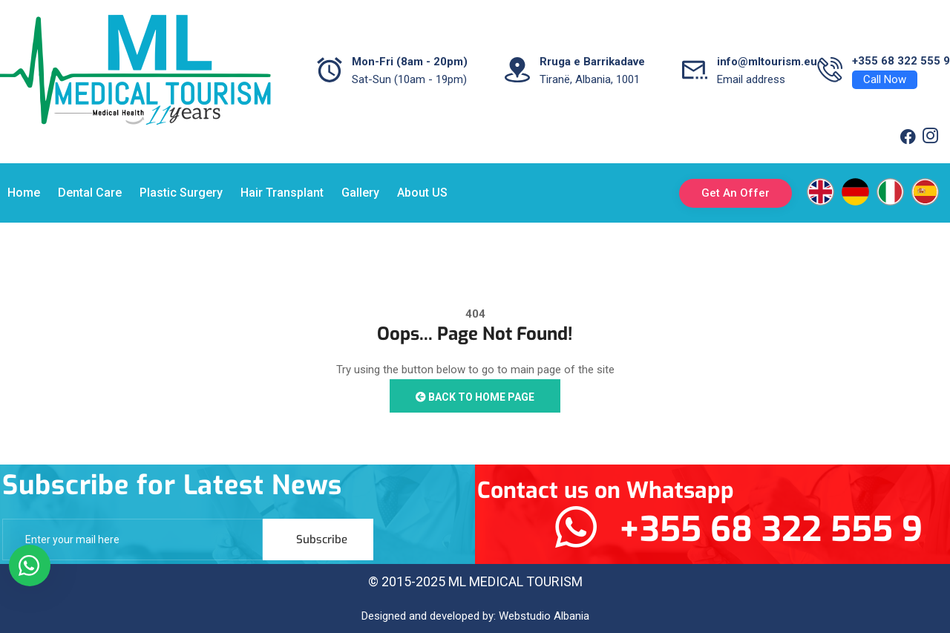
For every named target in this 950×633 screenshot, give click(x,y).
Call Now (884, 79)
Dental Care (90, 193)
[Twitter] (930, 137)
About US (422, 193)
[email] (132, 539)
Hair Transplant (282, 193)
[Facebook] (908, 137)
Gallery (360, 193)
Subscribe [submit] (321, 539)
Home (23, 193)
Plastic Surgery (181, 193)
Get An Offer (735, 193)
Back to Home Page (475, 397)
